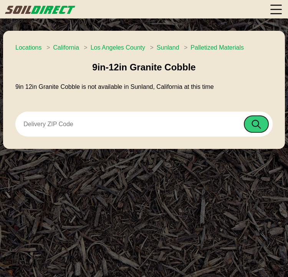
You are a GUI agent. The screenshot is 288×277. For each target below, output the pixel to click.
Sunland (168, 47)
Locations (28, 47)
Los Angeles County (118, 47)
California (66, 47)
